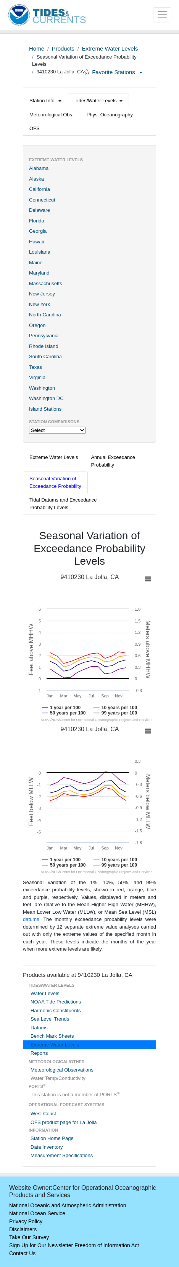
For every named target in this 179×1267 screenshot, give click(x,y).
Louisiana (39, 252)
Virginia (37, 377)
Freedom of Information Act (106, 1245)
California (39, 189)
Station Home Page (52, 1138)
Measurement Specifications (62, 1155)
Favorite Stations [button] (117, 72)
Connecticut (42, 200)
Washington (42, 388)
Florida (36, 221)
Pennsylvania (43, 335)
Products (63, 48)
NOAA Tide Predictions (56, 1002)
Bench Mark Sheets (52, 1036)
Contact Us (22, 1253)
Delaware (39, 210)
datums (31, 919)
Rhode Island (43, 346)
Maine (35, 262)
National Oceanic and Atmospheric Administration (67, 1205)
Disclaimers (23, 1229)
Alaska (36, 179)
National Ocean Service (37, 1213)
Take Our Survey (29, 1237)
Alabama (38, 168)
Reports (39, 1053)
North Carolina (45, 315)
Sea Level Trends (50, 1019)
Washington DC (46, 398)
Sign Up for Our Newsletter (41, 1245)
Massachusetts (45, 283)
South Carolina (45, 356)
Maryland (39, 273)
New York (39, 304)
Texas (35, 367)
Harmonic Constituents (56, 1010)
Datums (39, 1027)
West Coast (43, 1113)
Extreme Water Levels (110, 48)
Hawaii (36, 242)
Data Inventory (47, 1147)
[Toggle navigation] (162, 14)
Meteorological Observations (62, 1070)
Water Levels (45, 993)
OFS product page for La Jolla (64, 1122)
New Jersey (42, 294)
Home (36, 48)
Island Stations (45, 409)
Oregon (37, 325)
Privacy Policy (25, 1221)
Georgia (38, 231)
